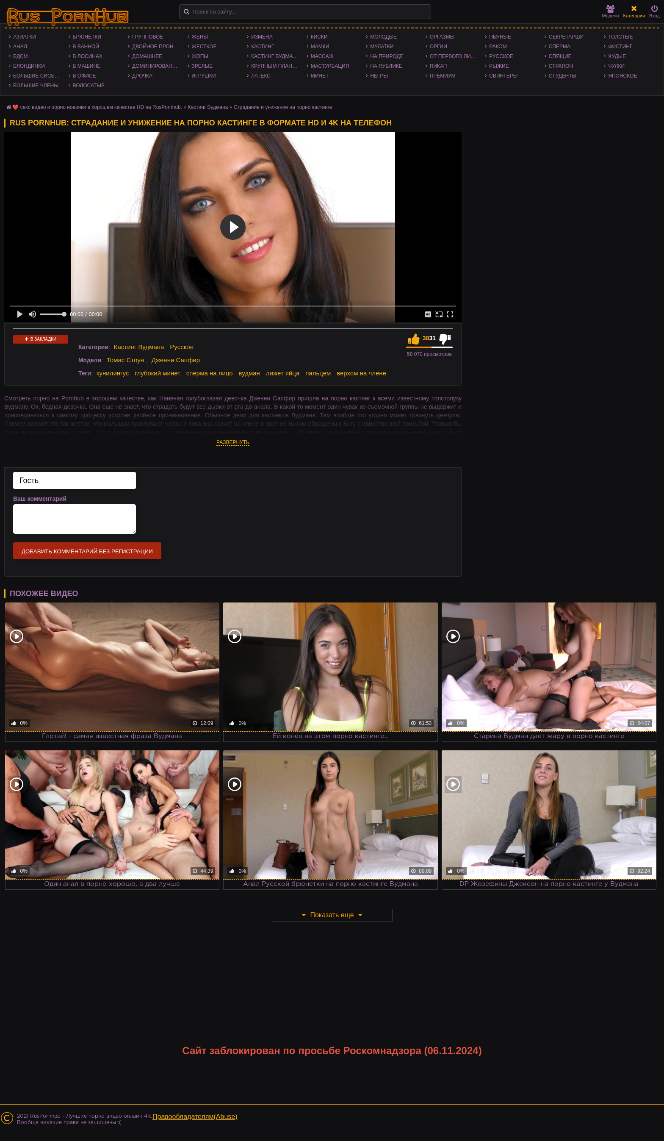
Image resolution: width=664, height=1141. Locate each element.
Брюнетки (87, 37)
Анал (20, 47)
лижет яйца (282, 373)
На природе (386, 56)
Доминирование (155, 66)
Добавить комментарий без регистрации (87, 551)
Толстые (620, 37)
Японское (622, 76)
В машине (87, 66)
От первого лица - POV (455, 56)
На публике (386, 66)
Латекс (261, 76)
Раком (497, 47)
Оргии (438, 47)
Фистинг (620, 47)
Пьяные (500, 37)
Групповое (147, 37)
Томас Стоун (125, 360)
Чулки (616, 66)
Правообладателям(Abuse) (195, 1116)
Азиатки (24, 37)
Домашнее (147, 56)
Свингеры (503, 76)
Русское (501, 56)
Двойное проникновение (157, 47)
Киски (319, 37)
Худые (617, 56)
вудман (249, 373)
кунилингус (113, 373)
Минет (320, 76)
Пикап (438, 66)
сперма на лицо (209, 373)
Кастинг (262, 47)
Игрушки (204, 76)
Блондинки (29, 66)
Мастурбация (330, 66)
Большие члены (35, 86)
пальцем (318, 373)
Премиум (443, 76)
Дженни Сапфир (176, 360)
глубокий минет (157, 373)
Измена (262, 37)
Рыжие (499, 66)
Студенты (562, 76)
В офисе (84, 76)
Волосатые (89, 86)
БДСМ (20, 56)
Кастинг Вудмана (275, 56)
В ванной (86, 47)
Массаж (322, 56)
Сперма (559, 47)
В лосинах (88, 56)
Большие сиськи (37, 76)
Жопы (200, 56)
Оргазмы (442, 37)
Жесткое (204, 47)
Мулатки (381, 47)
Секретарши (566, 37)
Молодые (383, 37)
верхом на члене (361, 373)
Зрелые (202, 66)
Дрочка (142, 76)
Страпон (561, 66)
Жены (200, 37)
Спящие (560, 56)
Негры (379, 76)
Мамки (320, 47)
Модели (610, 11)
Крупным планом (275, 66)
